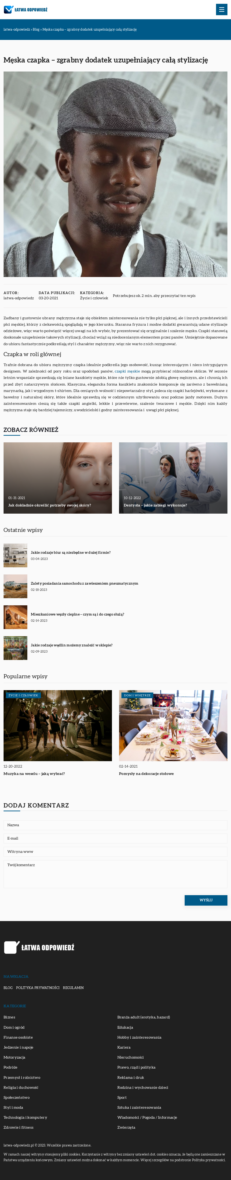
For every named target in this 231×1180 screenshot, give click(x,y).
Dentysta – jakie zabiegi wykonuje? (155, 505)
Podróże (10, 1067)
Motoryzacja (14, 1057)
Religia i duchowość (21, 1087)
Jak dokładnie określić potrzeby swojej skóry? (49, 505)
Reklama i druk (130, 1078)
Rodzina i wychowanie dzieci (142, 1087)
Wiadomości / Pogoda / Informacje (147, 1117)
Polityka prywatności (37, 988)
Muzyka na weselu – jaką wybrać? (34, 774)
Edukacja (125, 1027)
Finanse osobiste (18, 1037)
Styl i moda (13, 1107)
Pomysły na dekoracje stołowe (146, 774)
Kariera (124, 1047)
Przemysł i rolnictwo (22, 1078)
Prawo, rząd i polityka (136, 1067)
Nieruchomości (130, 1057)
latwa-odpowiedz (19, 298)
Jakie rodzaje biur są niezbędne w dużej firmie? (71, 552)
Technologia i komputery (25, 1117)
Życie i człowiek (94, 298)
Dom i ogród (14, 1027)
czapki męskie (127, 371)
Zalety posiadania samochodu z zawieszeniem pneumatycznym (85, 583)
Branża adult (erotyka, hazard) (143, 1017)
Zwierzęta (126, 1127)
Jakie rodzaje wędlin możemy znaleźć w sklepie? (72, 645)
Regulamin (73, 988)
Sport (122, 1097)
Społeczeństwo (16, 1097)
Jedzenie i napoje (18, 1047)
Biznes (9, 1017)
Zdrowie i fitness (19, 1127)
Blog (8, 988)
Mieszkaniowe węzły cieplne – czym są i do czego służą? (77, 614)
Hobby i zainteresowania (139, 1037)
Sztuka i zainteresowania (139, 1107)
